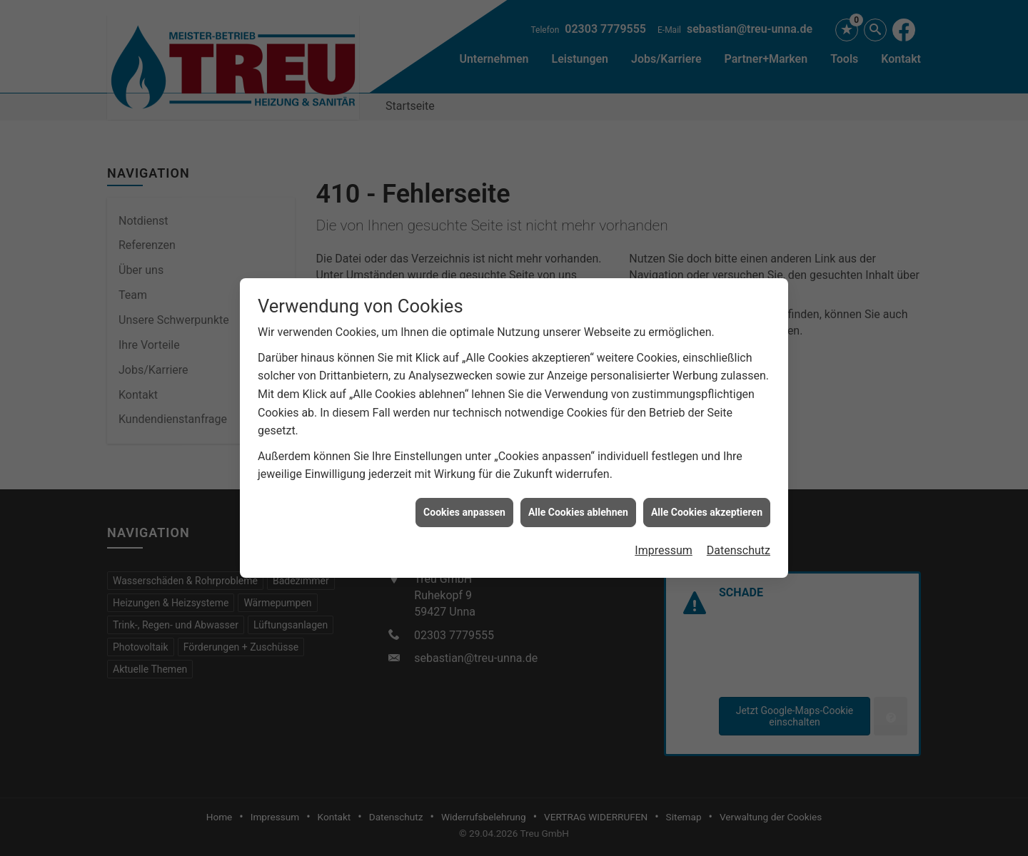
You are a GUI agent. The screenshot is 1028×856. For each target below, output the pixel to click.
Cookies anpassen (464, 505)
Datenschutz (738, 544)
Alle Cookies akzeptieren (706, 505)
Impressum (663, 544)
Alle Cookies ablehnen (578, 505)
